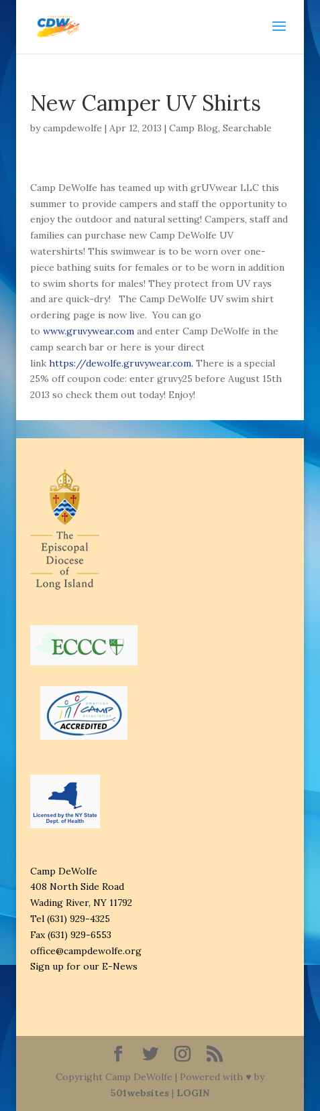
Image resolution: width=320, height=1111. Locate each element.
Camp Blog (193, 128)
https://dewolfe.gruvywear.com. (122, 363)
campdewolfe (72, 128)
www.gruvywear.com (88, 331)
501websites (140, 1093)
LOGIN (192, 1093)
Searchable (247, 128)
